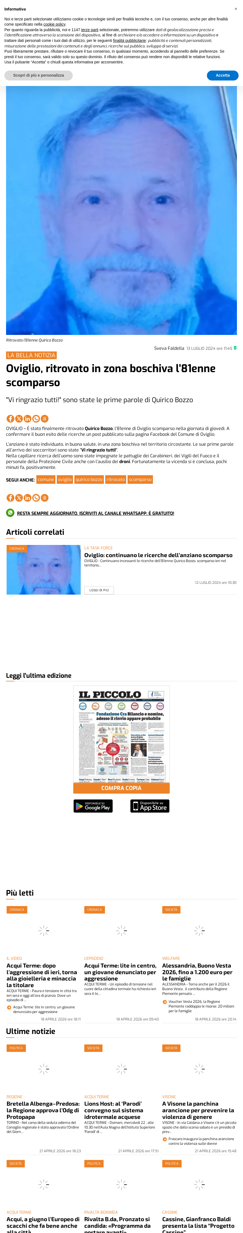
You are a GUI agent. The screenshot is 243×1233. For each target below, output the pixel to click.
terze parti (89, 30)
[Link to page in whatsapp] (36, 419)
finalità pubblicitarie (129, 40)
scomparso (140, 479)
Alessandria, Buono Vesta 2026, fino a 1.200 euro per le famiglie (197, 972)
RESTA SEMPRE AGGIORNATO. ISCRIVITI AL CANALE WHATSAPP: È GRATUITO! (95, 513)
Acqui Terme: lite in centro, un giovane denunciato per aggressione (120, 972)
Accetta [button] (223, 75)
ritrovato (116, 479)
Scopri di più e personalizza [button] (38, 75)
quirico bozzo (89, 479)
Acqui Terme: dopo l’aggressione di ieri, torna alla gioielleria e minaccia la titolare (42, 975)
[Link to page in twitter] (19, 419)
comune (46, 479)
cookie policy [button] (54, 24)
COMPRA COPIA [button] (121, 788)
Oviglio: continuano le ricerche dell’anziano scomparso (158, 554)
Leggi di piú (99, 590)
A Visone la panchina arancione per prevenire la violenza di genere (198, 1110)
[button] (235, 8)
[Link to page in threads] (44, 419)
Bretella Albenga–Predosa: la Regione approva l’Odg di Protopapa (43, 1110)
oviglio (65, 479)
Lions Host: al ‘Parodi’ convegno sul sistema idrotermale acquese (113, 1110)
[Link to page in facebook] (10, 419)
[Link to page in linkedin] (27, 419)
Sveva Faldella (169, 348)
